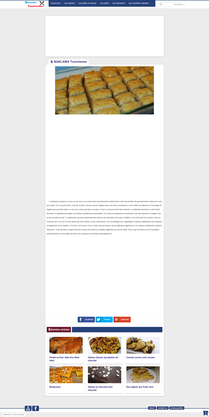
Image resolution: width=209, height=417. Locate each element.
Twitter (103, 319)
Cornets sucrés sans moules (140, 357)
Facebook (86, 319)
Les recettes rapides (139, 3)
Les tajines (69, 3)
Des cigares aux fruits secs (140, 387)
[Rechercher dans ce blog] (171, 4)
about (152, 408)
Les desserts (118, 3)
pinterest (122, 319)
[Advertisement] (104, 36)
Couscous (56, 3)
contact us (162, 408)
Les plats (104, 3)
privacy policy (177, 408)
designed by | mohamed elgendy (13, 414)
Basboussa (54, 387)
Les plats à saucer (87, 3)
